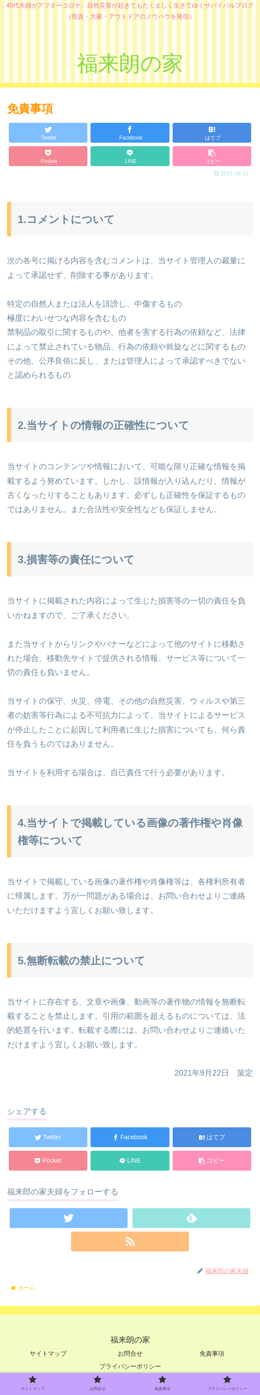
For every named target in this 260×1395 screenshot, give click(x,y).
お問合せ (130, 1353)
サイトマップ (48, 1353)
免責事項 (212, 1353)
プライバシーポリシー (130, 1366)
